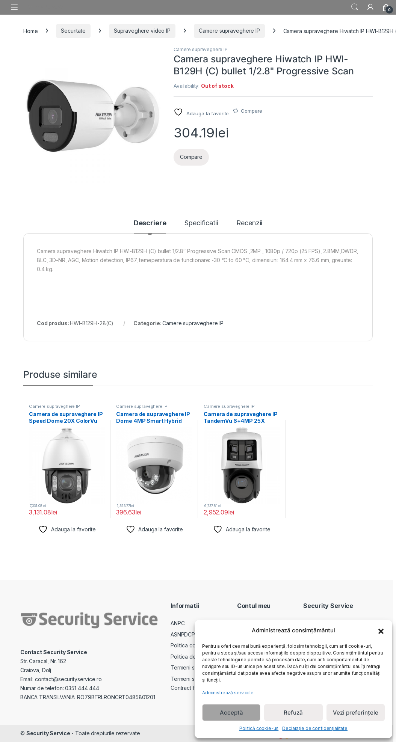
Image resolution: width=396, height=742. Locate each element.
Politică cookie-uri (258, 728)
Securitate (73, 30)
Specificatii (201, 223)
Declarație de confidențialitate (315, 728)
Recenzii (249, 223)
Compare (251, 111)
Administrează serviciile (228, 692)
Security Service (48, 733)
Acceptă (231, 712)
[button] (381, 630)
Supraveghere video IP (142, 30)
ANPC (177, 623)
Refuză (293, 712)
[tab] (150, 226)
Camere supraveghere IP (229, 30)
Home (30, 30)
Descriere (150, 223)
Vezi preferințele (355, 712)
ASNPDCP (183, 634)
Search (355, 7)
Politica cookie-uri (192, 645)
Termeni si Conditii (193, 667)
